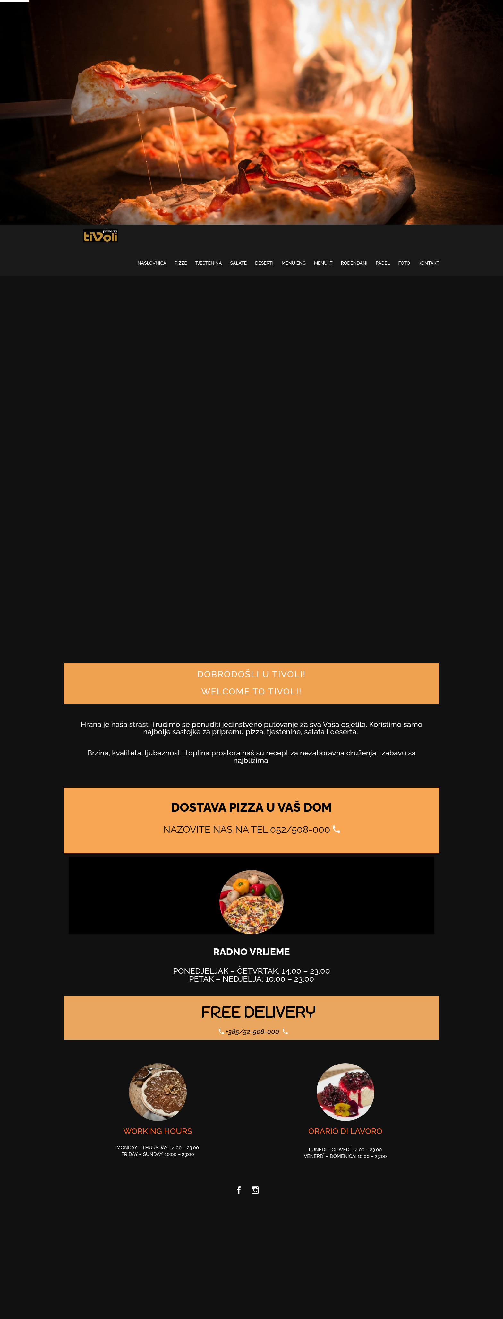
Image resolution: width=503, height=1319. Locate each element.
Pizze (181, 263)
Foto (404, 263)
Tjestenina (208, 263)
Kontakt (428, 263)
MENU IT (323, 263)
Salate (238, 263)
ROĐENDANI (354, 263)
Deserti (264, 263)
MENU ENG (294, 263)
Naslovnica (152, 263)
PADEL (383, 263)
